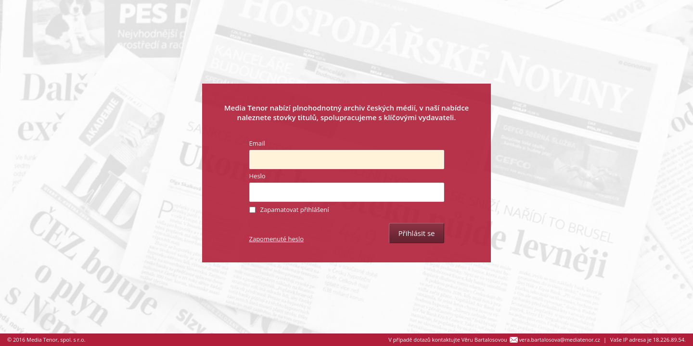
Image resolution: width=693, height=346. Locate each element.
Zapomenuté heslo (276, 239)
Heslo (257, 176)
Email (257, 143)
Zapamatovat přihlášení (294, 209)
